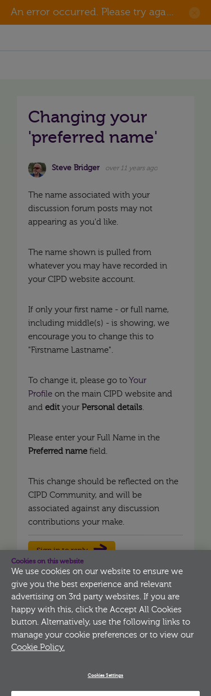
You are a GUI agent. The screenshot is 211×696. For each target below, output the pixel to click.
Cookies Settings (105, 681)
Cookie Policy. (38, 653)
